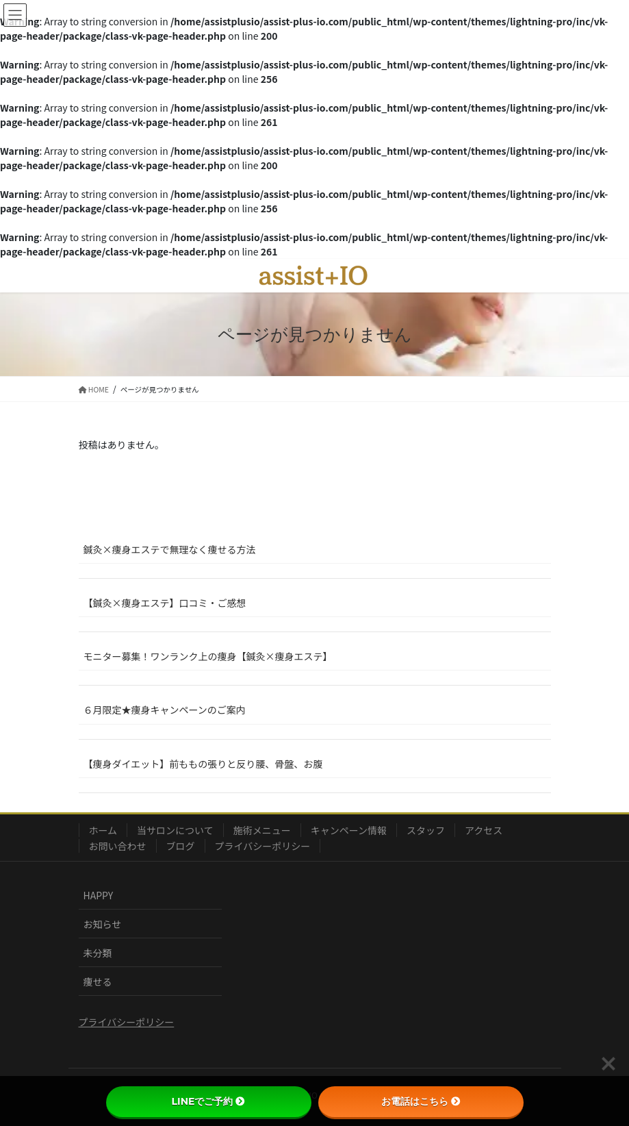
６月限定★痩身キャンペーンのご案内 (165, 709)
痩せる (98, 981)
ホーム (103, 830)
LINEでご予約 (209, 1101)
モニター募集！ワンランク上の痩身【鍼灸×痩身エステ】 (208, 656)
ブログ (180, 846)
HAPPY (99, 895)
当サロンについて (175, 830)
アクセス (483, 830)
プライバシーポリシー (263, 846)
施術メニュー (262, 830)
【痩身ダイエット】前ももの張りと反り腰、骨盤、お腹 (203, 764)
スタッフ (426, 830)
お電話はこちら (421, 1101)
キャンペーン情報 (349, 830)
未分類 (98, 953)
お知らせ (103, 924)
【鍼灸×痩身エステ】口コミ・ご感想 (165, 603)
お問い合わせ (117, 846)
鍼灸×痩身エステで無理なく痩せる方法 (170, 549)
